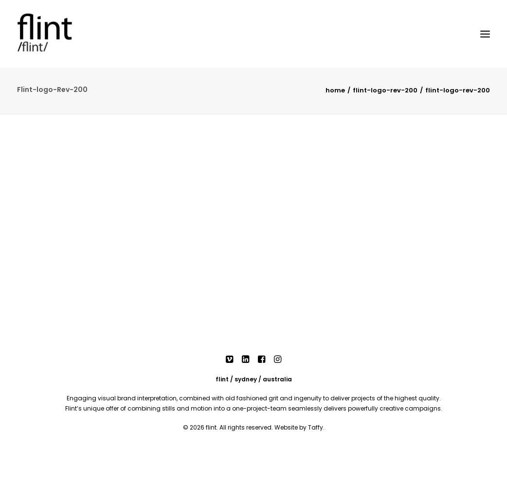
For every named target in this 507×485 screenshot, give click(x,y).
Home (335, 90)
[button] (229, 361)
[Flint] (58, 33)
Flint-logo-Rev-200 (385, 90)
